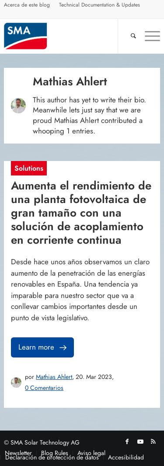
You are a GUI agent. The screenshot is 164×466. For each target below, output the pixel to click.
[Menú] (148, 35)
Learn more (43, 347)
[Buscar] (129, 35)
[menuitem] (27, 6)
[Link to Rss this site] (153, 441)
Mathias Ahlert (54, 376)
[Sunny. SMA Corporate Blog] (66, 35)
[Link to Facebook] (127, 441)
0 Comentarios (44, 387)
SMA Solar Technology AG (45, 442)
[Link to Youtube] (140, 441)
